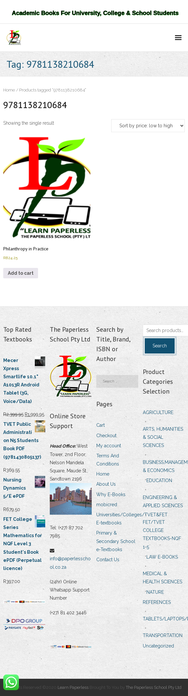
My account (108, 445)
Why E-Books (111, 494)
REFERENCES (157, 602)
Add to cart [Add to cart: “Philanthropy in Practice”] (21, 273)
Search (160, 345)
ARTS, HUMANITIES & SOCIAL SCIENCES (163, 437)
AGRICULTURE (158, 412)
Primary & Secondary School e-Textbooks (115, 541)
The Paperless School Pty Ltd (154, 687)
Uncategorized (158, 645)
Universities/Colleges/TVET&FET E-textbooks (132, 518)
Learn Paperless (73, 687)
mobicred (106, 504)
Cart (100, 425)
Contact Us (107, 559)
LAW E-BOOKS (162, 557)
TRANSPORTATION (162, 635)
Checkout (106, 435)
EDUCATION (159, 480)
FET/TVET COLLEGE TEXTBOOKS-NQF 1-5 (162, 535)
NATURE (155, 592)
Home (9, 90)
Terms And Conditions (107, 459)
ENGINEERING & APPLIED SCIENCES (163, 501)
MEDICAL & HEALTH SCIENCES (162, 577)
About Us (106, 484)
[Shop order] (148, 125)
